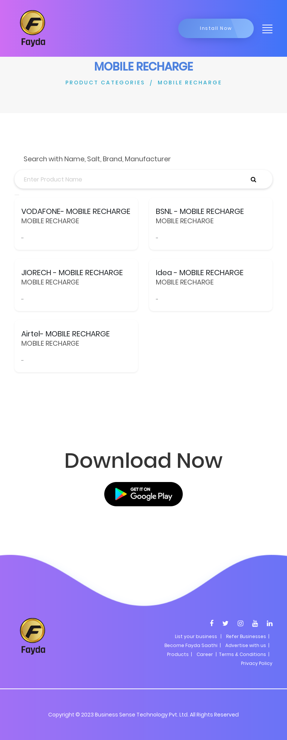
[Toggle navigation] (264, 28)
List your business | (198, 636)
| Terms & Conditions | (242, 654)
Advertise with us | (247, 645)
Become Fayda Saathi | (192, 645)
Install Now (216, 28)
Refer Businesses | (247, 636)
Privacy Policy (256, 663)
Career (205, 654)
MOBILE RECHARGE (190, 82)
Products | (179, 654)
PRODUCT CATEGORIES (105, 82)
